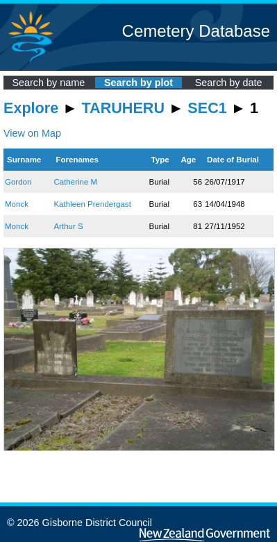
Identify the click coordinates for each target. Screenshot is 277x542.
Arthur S (68, 226)
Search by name (48, 82)
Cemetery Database (196, 31)
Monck (16, 204)
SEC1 (206, 108)
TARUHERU (123, 108)
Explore (30, 108)
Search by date (228, 82)
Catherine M (75, 182)
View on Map (32, 133)
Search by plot (138, 82)
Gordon (18, 182)
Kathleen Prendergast (92, 204)
